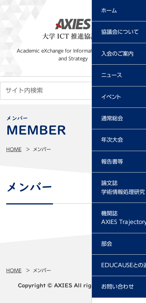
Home (13, 149)
